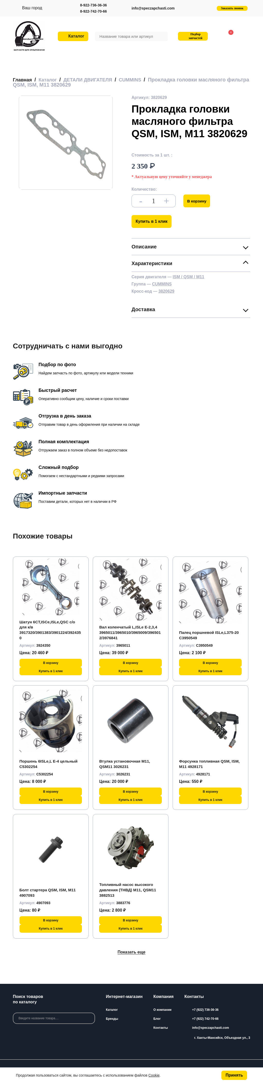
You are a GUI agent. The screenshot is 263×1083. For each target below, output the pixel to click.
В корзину (197, 201)
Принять (234, 1075)
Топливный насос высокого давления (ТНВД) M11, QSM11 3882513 (129, 889)
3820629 (166, 291)
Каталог (112, 1010)
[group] (66, 143)
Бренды (112, 1019)
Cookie (154, 1075)
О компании (162, 1010)
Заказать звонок (232, 8)
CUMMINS (162, 284)
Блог (157, 1019)
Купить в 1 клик (151, 221)
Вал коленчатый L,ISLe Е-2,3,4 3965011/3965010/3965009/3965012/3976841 (130, 632)
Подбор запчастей (192, 36)
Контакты (160, 1028)
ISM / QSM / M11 (188, 277)
